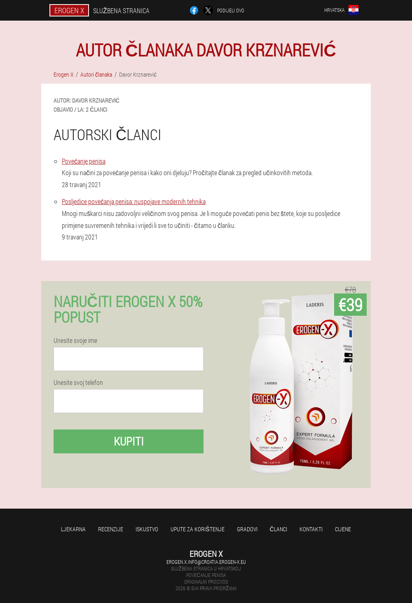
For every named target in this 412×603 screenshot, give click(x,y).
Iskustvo (147, 529)
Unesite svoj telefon (78, 382)
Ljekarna (73, 529)
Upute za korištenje (197, 529)
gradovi (247, 529)
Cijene (343, 529)
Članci (278, 529)
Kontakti (311, 529)
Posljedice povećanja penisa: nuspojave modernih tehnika (134, 201)
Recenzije (110, 529)
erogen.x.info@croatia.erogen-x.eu (206, 561)
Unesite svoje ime (75, 340)
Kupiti (129, 441)
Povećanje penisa (83, 161)
